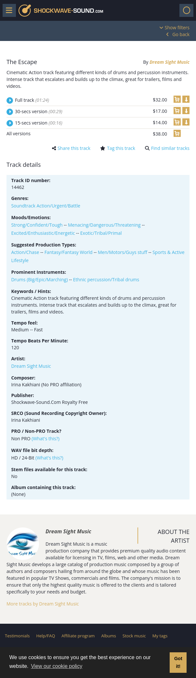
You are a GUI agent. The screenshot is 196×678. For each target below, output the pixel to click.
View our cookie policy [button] (56, 666)
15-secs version (38, 123)
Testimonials (17, 636)
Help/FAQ (45, 636)
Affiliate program (78, 636)
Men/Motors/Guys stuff (122, 252)
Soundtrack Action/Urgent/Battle (45, 206)
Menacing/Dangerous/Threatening (104, 225)
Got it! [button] (178, 662)
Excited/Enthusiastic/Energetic (43, 233)
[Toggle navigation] (186, 10)
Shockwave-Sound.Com (61, 11)
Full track (32, 100)
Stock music (134, 636)
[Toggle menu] (9, 10)
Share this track (74, 148)
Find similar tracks (170, 148)
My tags (160, 636)
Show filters (177, 27)
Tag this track (121, 148)
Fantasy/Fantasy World (69, 252)
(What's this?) (45, 438)
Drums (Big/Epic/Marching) (39, 279)
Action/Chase (25, 252)
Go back (180, 34)
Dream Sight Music (169, 62)
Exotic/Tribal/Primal (101, 233)
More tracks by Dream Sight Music (43, 604)
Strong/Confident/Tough (36, 225)
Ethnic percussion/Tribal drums (106, 279)
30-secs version (38, 111)
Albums (108, 636)
